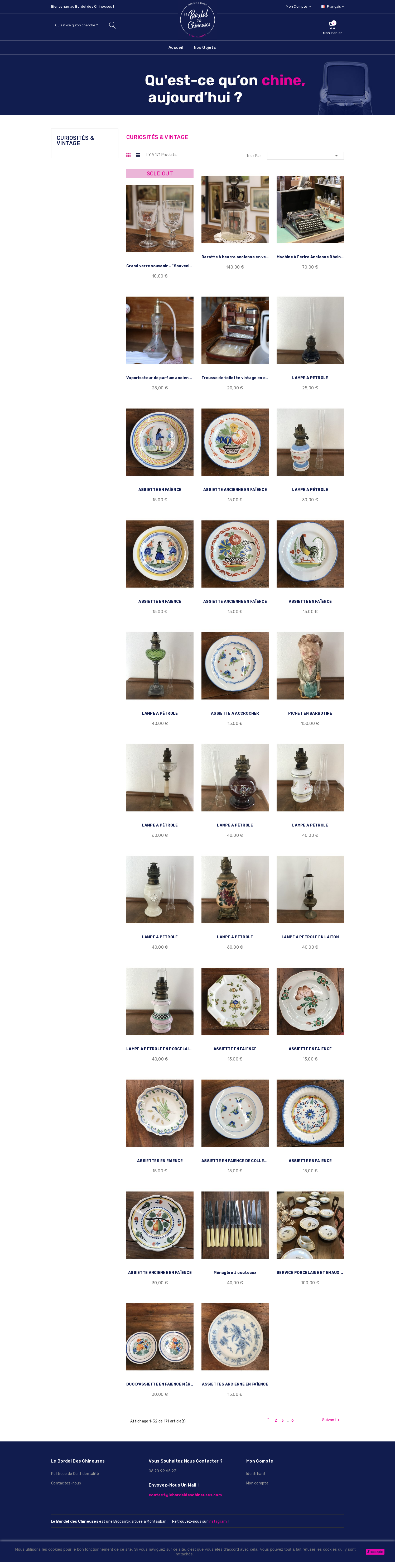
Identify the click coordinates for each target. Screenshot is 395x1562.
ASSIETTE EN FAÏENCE (159, 488)
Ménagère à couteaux (235, 1264)
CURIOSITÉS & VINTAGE (75, 140)
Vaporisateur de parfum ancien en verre (160, 377)
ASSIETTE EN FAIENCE (159, 598)
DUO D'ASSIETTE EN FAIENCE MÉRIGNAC (160, 1375)
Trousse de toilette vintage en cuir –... (235, 377)
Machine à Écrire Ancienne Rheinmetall (310, 257)
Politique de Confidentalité (75, 1463)
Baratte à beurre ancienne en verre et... (235, 257)
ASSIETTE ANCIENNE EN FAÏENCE (235, 488)
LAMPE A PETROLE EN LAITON (310, 931)
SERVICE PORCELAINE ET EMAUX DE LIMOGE (310, 1264)
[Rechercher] (84, 25)
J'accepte (375, 1552)
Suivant (331, 1410)
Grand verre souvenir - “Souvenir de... (160, 266)
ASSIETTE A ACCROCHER (235, 710)
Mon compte (257, 1473)
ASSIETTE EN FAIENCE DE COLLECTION (235, 1153)
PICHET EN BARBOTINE (310, 710)
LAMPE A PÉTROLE (310, 377)
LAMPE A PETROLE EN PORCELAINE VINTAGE (160, 1042)
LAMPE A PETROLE (160, 931)
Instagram (218, 1511)
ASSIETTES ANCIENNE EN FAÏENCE (235, 1375)
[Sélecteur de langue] (331, 6)
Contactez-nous (66, 1473)
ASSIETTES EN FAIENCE (160, 1153)
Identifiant (256, 1463)
